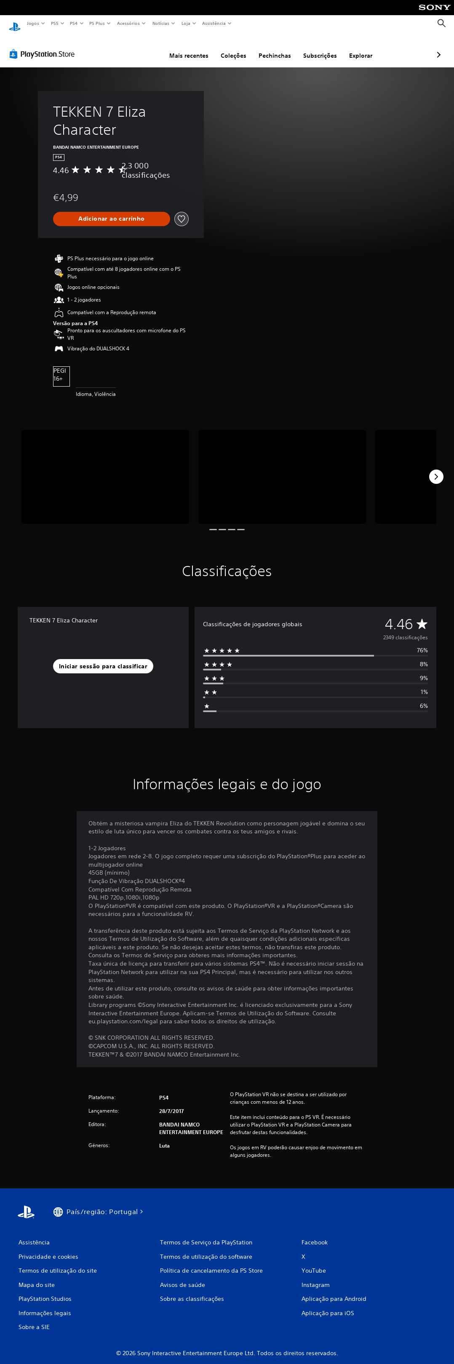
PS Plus (97, 23)
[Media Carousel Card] (105, 469)
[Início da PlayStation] (15, 23)
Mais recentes (144, 47)
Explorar (316, 47)
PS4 (73, 23)
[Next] (436, 469)
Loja (186, 23)
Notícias (160, 23)
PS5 (55, 23)
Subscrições (275, 47)
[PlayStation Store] (44, 46)
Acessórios (128, 23)
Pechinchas (230, 47)
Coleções (189, 47)
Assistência (213, 23)
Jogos (33, 23)
